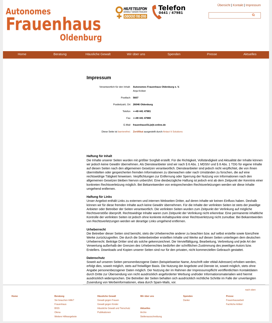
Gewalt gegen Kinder (107, 304)
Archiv (143, 312)
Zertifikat (138, 131)
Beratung (59, 296)
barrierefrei (124, 131)
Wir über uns (147, 296)
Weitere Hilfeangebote (65, 316)
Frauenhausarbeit (235, 300)
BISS (57, 308)
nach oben (250, 289)
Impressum (253, 5)
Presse (229, 296)
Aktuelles (145, 308)
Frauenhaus (60, 304)
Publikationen (104, 312)
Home (14, 296)
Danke (186, 300)
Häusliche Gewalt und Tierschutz (113, 308)
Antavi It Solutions (172, 131)
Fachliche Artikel (234, 304)
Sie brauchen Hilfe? (64, 300)
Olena (57, 312)
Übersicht (223, 5)
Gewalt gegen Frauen (108, 300)
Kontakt (238, 5)
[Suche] (230, 15)
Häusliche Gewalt (106, 296)
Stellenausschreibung (151, 316)
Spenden (188, 296)
